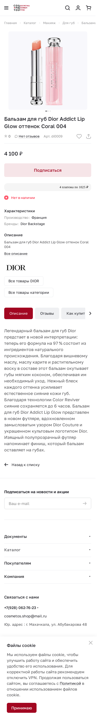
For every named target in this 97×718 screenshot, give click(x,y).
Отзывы (47, 313)
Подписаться (48, 170)
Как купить (77, 313)
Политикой (70, 683)
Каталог (12, 549)
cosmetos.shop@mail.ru (25, 616)
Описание (18, 313)
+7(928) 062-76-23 (20, 607)
